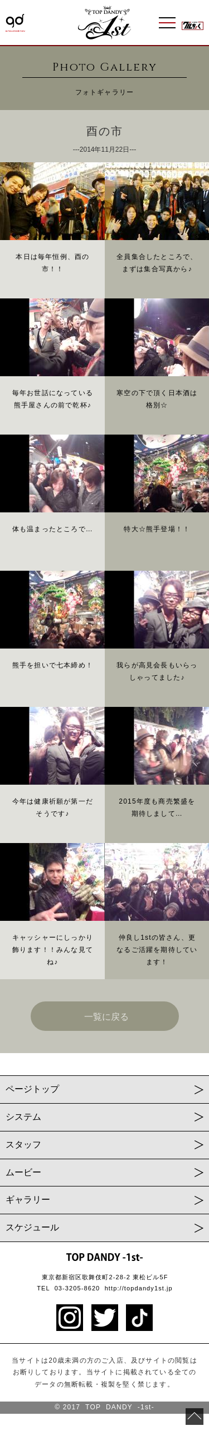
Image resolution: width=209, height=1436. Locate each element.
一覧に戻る (106, 1016)
